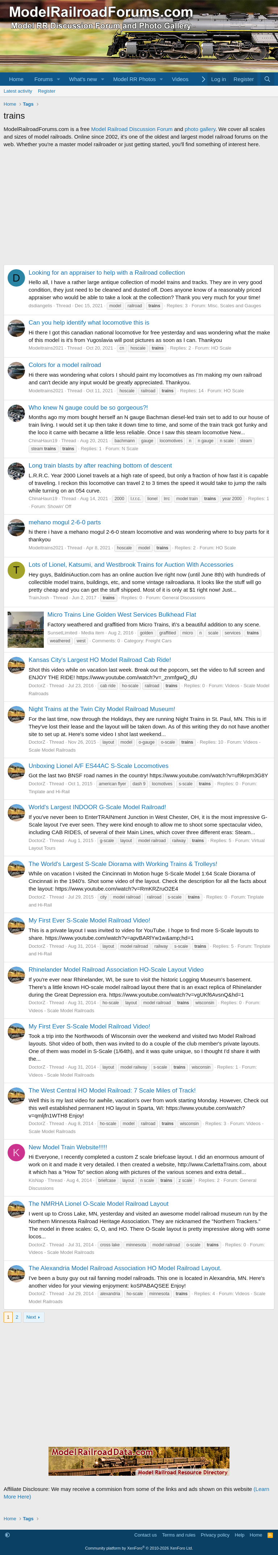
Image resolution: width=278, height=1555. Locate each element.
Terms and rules (178, 1535)
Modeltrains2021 (46, 348)
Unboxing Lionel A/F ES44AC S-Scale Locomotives (98, 765)
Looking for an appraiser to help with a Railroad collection (107, 272)
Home (16, 79)
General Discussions (183, 597)
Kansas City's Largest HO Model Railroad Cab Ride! (100, 659)
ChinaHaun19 (43, 440)
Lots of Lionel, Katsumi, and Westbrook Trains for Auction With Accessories (131, 564)
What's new (83, 79)
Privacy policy (215, 1535)
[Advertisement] (139, 206)
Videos (180, 79)
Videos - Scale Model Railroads (61, 1010)
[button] (59, 79)
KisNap (36, 1180)
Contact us (145, 1535)
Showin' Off (59, 506)
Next (31, 1317)
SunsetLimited (62, 632)
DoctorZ (37, 685)
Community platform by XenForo (139, 1548)
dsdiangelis (40, 305)
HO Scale (221, 348)
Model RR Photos (134, 79)
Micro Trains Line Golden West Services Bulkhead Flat (121, 614)
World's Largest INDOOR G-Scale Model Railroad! (97, 807)
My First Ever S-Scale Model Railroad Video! (89, 920)
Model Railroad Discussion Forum (132, 129)
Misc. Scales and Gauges (234, 305)
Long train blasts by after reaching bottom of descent (100, 465)
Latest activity (18, 91)
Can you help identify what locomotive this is (89, 322)
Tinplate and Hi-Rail (49, 791)
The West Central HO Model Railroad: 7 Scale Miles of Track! (112, 1090)
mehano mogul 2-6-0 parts (65, 522)
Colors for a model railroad (65, 365)
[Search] (267, 79)
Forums (43, 79)
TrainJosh (39, 597)
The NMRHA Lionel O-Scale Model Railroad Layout (98, 1203)
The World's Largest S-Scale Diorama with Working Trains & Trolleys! (123, 864)
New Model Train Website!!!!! (68, 1147)
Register (46, 91)
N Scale (130, 448)
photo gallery (200, 129)
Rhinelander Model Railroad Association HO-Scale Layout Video (116, 969)
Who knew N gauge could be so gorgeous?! (88, 407)
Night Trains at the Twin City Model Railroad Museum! (102, 709)
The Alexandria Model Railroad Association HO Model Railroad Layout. (125, 1268)
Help (240, 1535)
